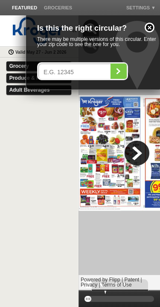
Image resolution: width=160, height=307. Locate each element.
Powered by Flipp (100, 280)
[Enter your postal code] (77, 72)
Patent (132, 280)
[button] (149, 27)
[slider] (119, 299)
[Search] (119, 71)
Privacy (89, 285)
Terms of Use (117, 285)
